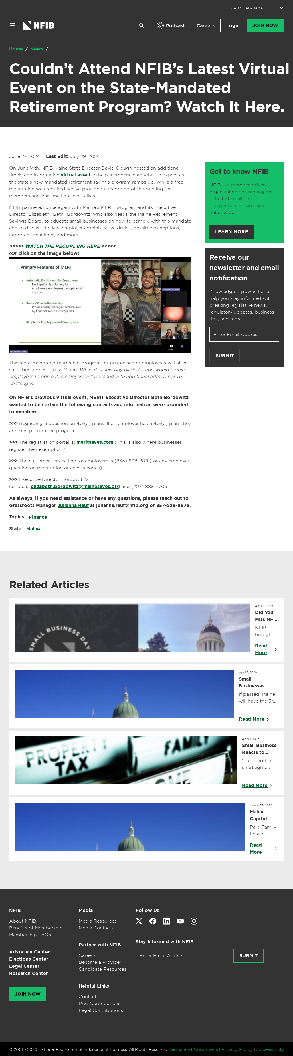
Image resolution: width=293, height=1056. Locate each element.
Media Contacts (96, 928)
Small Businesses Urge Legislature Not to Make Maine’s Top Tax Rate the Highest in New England (258, 682)
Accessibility (270, 1049)
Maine (33, 529)
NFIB (15, 910)
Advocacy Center (29, 952)
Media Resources (98, 921)
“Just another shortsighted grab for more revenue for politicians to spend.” (257, 764)
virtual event (76, 175)
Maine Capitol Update (258, 815)
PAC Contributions (99, 1003)
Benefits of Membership (36, 928)
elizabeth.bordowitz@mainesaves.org (75, 486)
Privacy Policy (237, 1049)
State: (16, 529)
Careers (206, 26)
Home (16, 49)
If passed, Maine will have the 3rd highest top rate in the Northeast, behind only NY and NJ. (257, 697)
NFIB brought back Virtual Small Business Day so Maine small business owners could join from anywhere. (266, 631)
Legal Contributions (101, 1010)
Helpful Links (94, 986)
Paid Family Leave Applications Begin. (264, 830)
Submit (225, 356)
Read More (261, 649)
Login (233, 26)
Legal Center (24, 966)
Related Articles (49, 584)
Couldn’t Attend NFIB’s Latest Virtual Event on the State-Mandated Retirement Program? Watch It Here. (149, 87)
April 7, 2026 (248, 672)
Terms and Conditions (193, 1049)
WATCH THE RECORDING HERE (62, 246)
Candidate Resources (102, 969)
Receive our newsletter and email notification (244, 268)
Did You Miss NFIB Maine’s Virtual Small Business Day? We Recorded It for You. (266, 616)
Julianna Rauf (73, 505)
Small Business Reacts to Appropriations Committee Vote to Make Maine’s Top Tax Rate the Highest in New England (260, 749)
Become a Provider (100, 962)
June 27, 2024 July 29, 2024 (54, 156)
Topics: (17, 517)
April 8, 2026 (264, 605)
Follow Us (147, 910)
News (37, 49)
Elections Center (28, 959)
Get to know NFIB (238, 171)
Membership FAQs (30, 934)
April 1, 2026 (251, 738)
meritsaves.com (94, 442)
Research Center (28, 973)
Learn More (231, 231)
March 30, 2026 (261, 805)
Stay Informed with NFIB (165, 942)
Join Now (265, 25)
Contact (87, 996)
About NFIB (22, 921)
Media (86, 910)
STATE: (235, 8)
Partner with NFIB (100, 945)
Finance (38, 517)
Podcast (175, 26)
